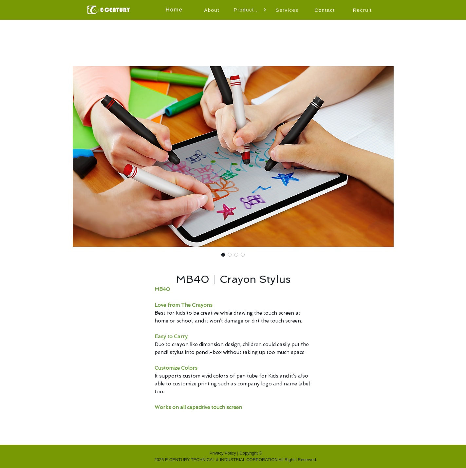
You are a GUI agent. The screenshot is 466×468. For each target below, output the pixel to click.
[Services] (287, 10)
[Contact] (325, 10)
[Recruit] (363, 10)
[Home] (174, 10)
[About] (212, 10)
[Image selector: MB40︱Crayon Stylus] (223, 254)
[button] (250, 10)
